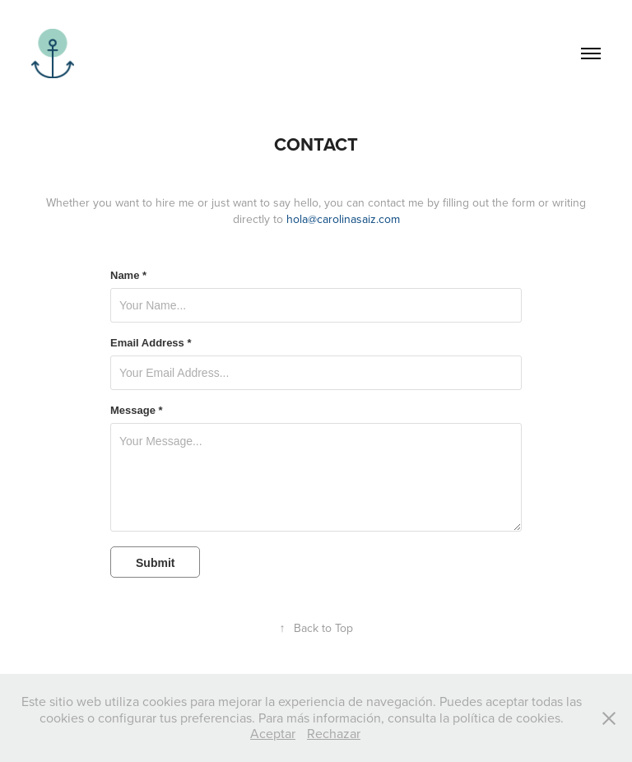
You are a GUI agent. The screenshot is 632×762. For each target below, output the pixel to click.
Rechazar (333, 733)
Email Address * (151, 343)
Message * (136, 410)
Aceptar (272, 733)
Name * (128, 275)
